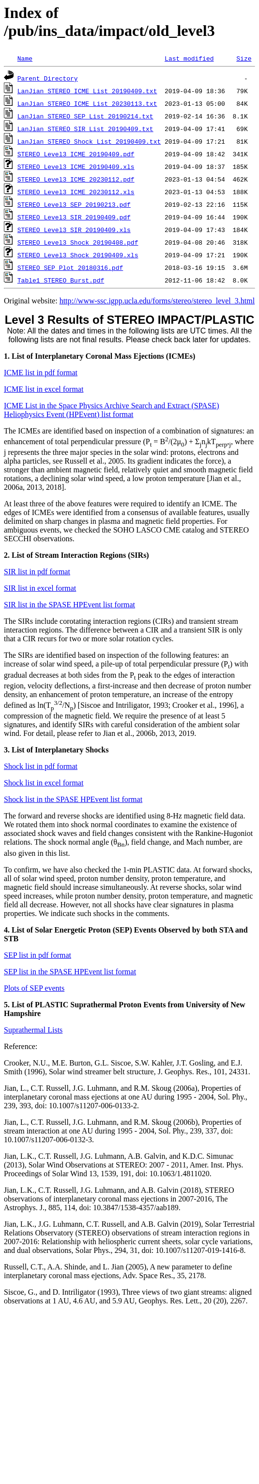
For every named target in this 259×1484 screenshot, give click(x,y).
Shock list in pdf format (40, 766)
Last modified (189, 58)
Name (24, 58)
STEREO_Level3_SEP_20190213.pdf (74, 204)
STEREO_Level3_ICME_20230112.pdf (76, 179)
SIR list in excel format (40, 588)
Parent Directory (47, 78)
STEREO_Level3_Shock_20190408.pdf (77, 242)
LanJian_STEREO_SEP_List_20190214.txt (85, 116)
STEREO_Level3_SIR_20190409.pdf (74, 217)
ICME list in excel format (43, 389)
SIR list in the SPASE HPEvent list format (69, 604)
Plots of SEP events (34, 988)
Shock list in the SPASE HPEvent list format (73, 799)
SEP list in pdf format (37, 955)
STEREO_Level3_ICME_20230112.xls (76, 191)
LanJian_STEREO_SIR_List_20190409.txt (85, 128)
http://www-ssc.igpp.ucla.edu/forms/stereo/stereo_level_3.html (157, 301)
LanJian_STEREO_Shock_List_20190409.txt (89, 141)
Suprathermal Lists (33, 1030)
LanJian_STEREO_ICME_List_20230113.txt (87, 103)
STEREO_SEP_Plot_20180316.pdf (70, 267)
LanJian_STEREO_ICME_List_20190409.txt (87, 90)
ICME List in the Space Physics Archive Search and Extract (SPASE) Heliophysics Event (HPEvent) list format (111, 409)
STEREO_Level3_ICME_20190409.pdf (76, 154)
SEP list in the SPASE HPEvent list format (70, 971)
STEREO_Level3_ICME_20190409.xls (76, 166)
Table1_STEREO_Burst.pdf (60, 280)
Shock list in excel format (43, 783)
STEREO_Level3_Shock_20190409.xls (77, 254)
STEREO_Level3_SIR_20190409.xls (74, 229)
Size (243, 58)
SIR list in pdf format (37, 571)
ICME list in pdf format (40, 372)
